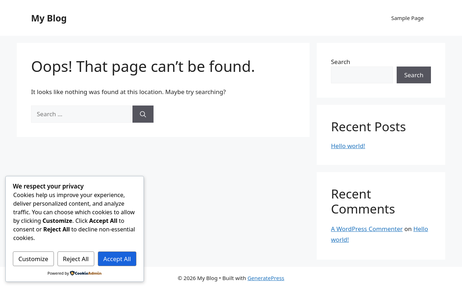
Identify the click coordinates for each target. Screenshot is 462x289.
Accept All (117, 259)
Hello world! (348, 146)
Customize (33, 259)
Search (340, 62)
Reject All (76, 259)
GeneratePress (265, 277)
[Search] (143, 114)
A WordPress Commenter (367, 229)
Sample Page (407, 17)
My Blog (49, 18)
